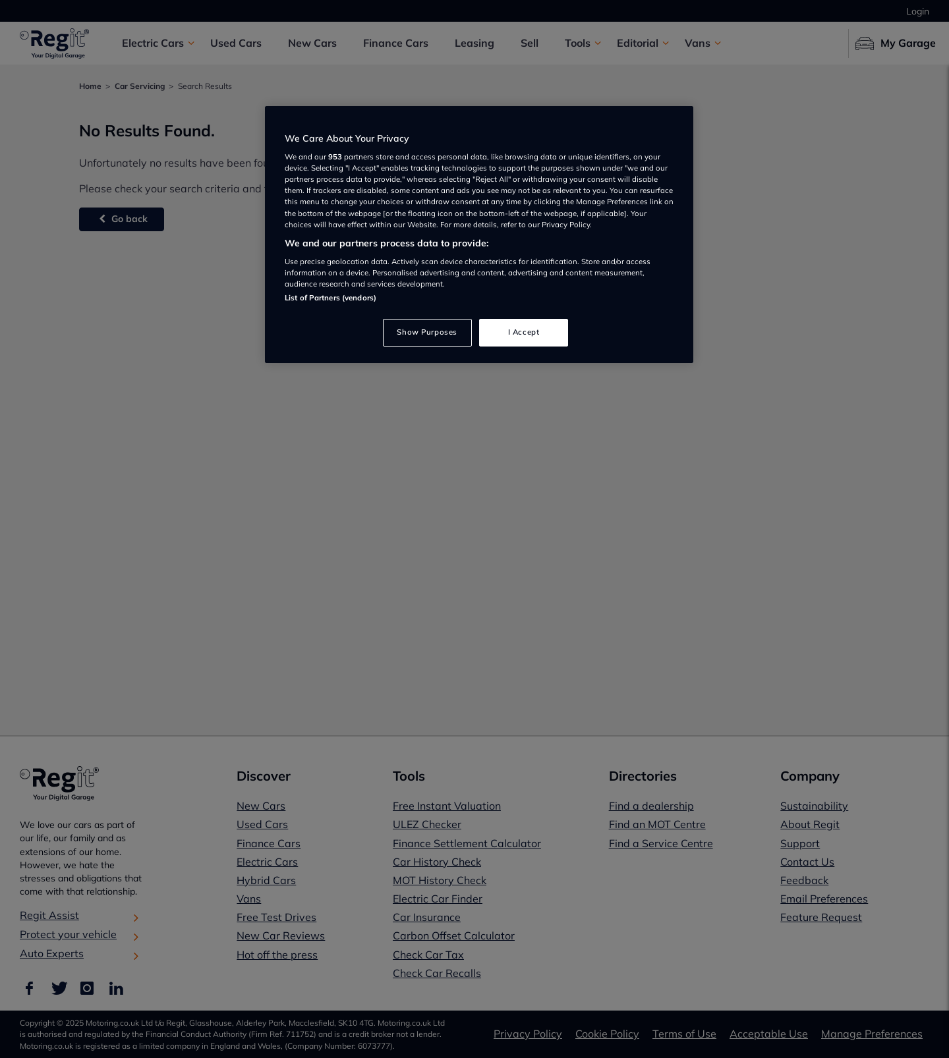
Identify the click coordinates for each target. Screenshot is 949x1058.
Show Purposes (427, 332)
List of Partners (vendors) (330, 297)
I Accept (524, 332)
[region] (479, 235)
